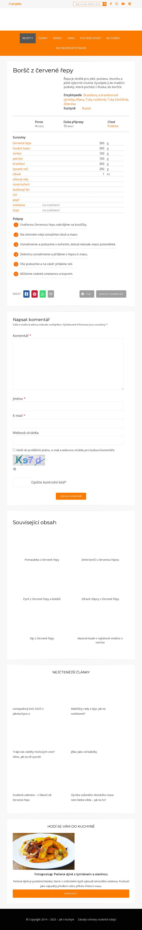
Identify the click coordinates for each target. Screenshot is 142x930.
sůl (15, 195)
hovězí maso (21, 148)
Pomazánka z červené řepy (42, 559)
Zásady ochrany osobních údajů (97, 919)
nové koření (21, 184)
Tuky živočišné (117, 99)
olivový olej (20, 179)
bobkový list (21, 190)
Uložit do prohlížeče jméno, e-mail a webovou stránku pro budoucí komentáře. (65, 450)
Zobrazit (71, 893)
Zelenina (70, 104)
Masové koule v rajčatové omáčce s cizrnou (100, 640)
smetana (19, 205)
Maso (80, 99)
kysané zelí (20, 169)
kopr (16, 210)
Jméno (19, 398)
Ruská (86, 108)
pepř (16, 200)
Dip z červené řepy (42, 638)
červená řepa (22, 143)
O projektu (15, 4)
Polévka (113, 126)
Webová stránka (26, 432)
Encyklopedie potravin (71, 48)
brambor (19, 164)
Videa (71, 38)
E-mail (19, 415)
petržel (18, 159)
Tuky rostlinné (95, 99)
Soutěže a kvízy (90, 38)
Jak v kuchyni (66, 919)
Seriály (57, 38)
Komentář (22, 335)
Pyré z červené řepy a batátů (42, 599)
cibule (17, 174)
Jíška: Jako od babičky (84, 752)
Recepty (28, 38)
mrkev (17, 153)
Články (43, 38)
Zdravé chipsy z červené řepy (100, 599)
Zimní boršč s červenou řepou (100, 559)
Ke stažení (112, 38)
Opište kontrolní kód (48, 482)
